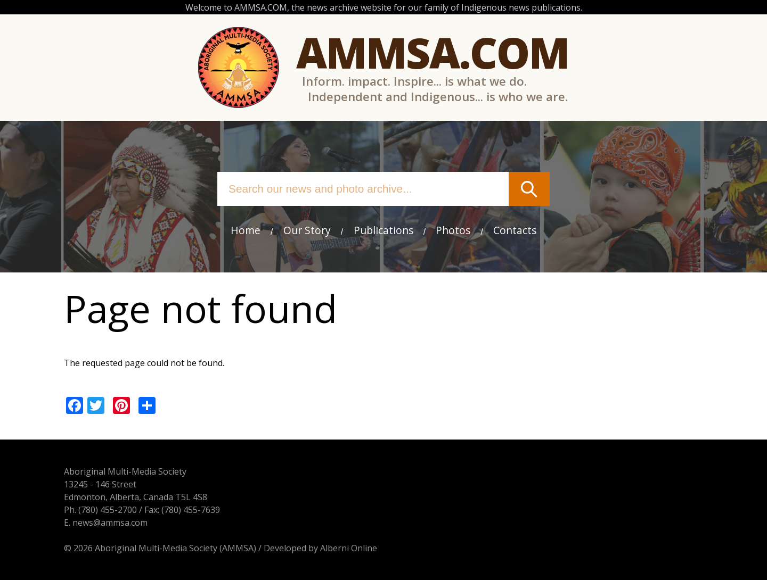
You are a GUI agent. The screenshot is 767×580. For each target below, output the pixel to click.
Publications (383, 230)
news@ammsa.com (110, 522)
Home (245, 230)
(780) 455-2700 (107, 510)
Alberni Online (348, 548)
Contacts (514, 230)
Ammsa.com (432, 52)
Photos (453, 230)
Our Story (307, 230)
